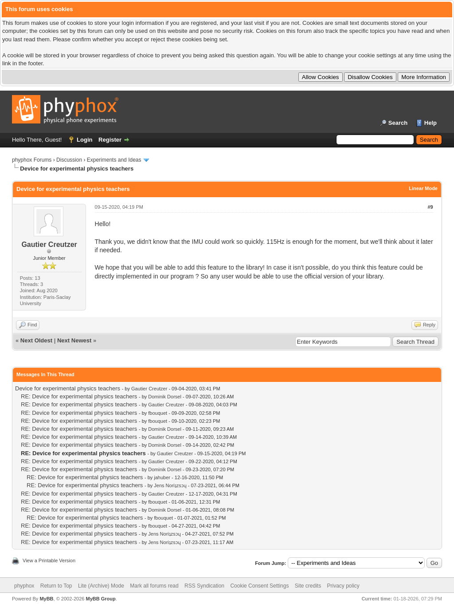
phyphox (24, 586)
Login (84, 139)
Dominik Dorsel (164, 396)
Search (397, 122)
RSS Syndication (204, 586)
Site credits (308, 586)
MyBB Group (100, 598)
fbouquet (157, 413)
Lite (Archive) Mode (101, 586)
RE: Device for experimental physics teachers (79, 396)
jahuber (162, 477)
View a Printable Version (49, 560)
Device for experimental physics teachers (67, 388)
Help (430, 122)
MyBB (46, 598)
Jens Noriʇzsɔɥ (170, 485)
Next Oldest (36, 340)
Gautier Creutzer (49, 244)
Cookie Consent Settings (259, 586)
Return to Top (56, 586)
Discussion (69, 160)
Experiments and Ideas (114, 160)
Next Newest (74, 340)
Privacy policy (343, 586)
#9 (430, 207)
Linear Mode (423, 188)
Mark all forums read (154, 586)
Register (109, 139)
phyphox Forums (31, 160)
